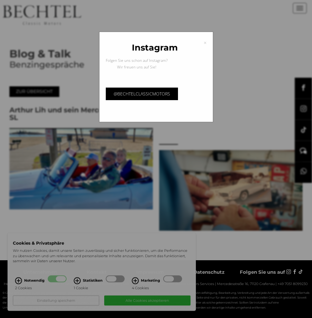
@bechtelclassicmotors (142, 94)
